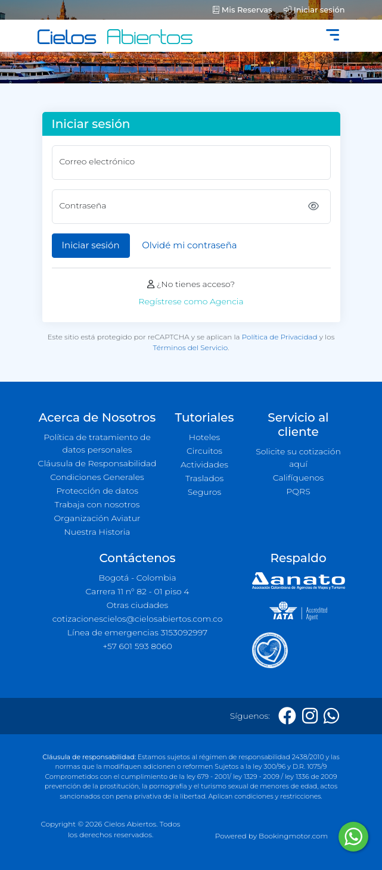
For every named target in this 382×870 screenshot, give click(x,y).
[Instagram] (310, 716)
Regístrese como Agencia (190, 301)
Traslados (204, 478)
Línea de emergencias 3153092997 (137, 632)
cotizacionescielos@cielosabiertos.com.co (137, 618)
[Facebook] (287, 716)
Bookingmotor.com (293, 835)
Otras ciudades (138, 605)
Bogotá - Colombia (137, 577)
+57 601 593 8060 (137, 646)
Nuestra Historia (97, 531)
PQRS (298, 491)
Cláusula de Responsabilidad (97, 463)
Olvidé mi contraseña (189, 245)
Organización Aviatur (97, 518)
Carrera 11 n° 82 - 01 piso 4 (137, 591)
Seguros (205, 492)
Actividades (204, 464)
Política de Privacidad (280, 336)
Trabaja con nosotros (97, 504)
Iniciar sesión (314, 9)
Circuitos (204, 450)
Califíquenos (298, 477)
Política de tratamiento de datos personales (97, 443)
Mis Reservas (242, 9)
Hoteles (204, 437)
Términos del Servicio (190, 347)
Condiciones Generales (97, 477)
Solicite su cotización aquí (298, 457)
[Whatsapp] (331, 716)
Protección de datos (97, 490)
